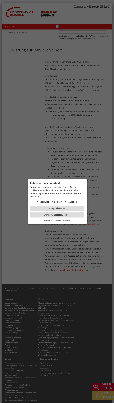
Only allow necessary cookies (57, 215)
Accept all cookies (57, 208)
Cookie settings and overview (57, 220)
